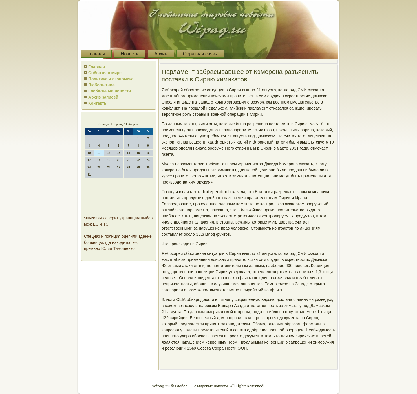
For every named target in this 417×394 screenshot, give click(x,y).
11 (98, 153)
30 (147, 167)
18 (98, 160)
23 (147, 160)
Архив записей (103, 97)
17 (89, 160)
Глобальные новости (109, 91)
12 (108, 153)
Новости (130, 53)
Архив (160, 53)
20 (118, 160)
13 (118, 153)
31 (89, 174)
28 (128, 167)
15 (138, 153)
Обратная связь (200, 53)
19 (108, 160)
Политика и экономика (110, 79)
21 (128, 160)
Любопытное (101, 85)
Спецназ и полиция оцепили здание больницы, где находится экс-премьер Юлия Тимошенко (118, 242)
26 (108, 167)
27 (118, 167)
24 (89, 167)
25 (98, 167)
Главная (96, 53)
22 (138, 160)
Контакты (97, 103)
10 (89, 153)
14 (128, 153)
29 (138, 167)
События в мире (105, 72)
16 (147, 153)
